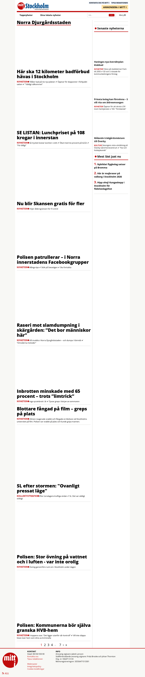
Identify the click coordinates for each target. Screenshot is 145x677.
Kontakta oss (32, 656)
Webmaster (32, 664)
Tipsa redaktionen (35, 659)
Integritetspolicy (34, 666)
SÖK (111, 15)
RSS (5, 673)
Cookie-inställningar (35, 669)
